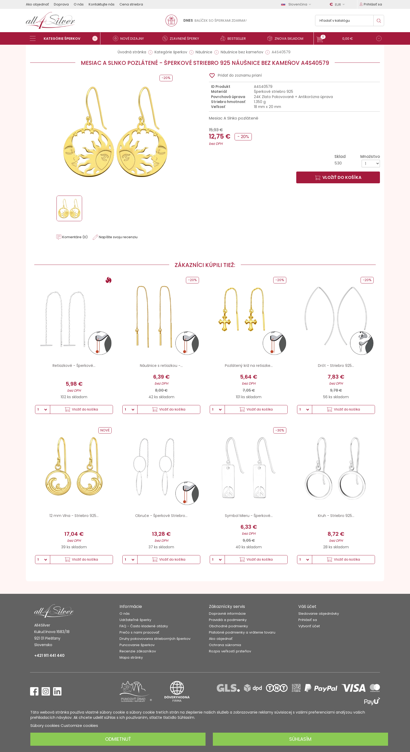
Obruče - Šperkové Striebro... (161, 515)
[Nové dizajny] (130, 38)
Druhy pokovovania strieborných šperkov (154, 638)
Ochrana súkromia (225, 644)
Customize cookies (79, 725)
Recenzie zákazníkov (137, 651)
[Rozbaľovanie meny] (338, 4)
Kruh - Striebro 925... (336, 515)
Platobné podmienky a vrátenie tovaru (242, 632)
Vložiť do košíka (338, 177)
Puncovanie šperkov (137, 644)
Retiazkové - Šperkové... (74, 365)
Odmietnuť (118, 739)
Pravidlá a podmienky (228, 619)
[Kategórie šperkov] (65, 38)
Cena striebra (131, 4)
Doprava (61, 4)
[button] (349, 39)
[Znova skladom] (287, 38)
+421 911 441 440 (49, 655)
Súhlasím (300, 739)
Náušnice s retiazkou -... (161, 365)
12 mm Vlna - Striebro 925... (74, 515)
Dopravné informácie (227, 613)
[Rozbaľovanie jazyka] (297, 4)
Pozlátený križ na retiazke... (249, 365)
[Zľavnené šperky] (183, 38)
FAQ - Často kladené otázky (143, 626)
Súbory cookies (45, 725)
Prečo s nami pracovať (139, 632)
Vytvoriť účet (309, 626)
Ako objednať (37, 4)
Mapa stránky (131, 657)
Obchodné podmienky (228, 626)
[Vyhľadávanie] (349, 20)
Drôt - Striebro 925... (336, 365)
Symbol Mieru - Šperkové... (249, 515)
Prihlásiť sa (307, 619)
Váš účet (307, 606)
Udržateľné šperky (135, 619)
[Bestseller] (235, 38)
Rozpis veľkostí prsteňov (230, 651)
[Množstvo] (371, 163)
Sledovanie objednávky (318, 613)
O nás (79, 4)
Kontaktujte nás (102, 4)
